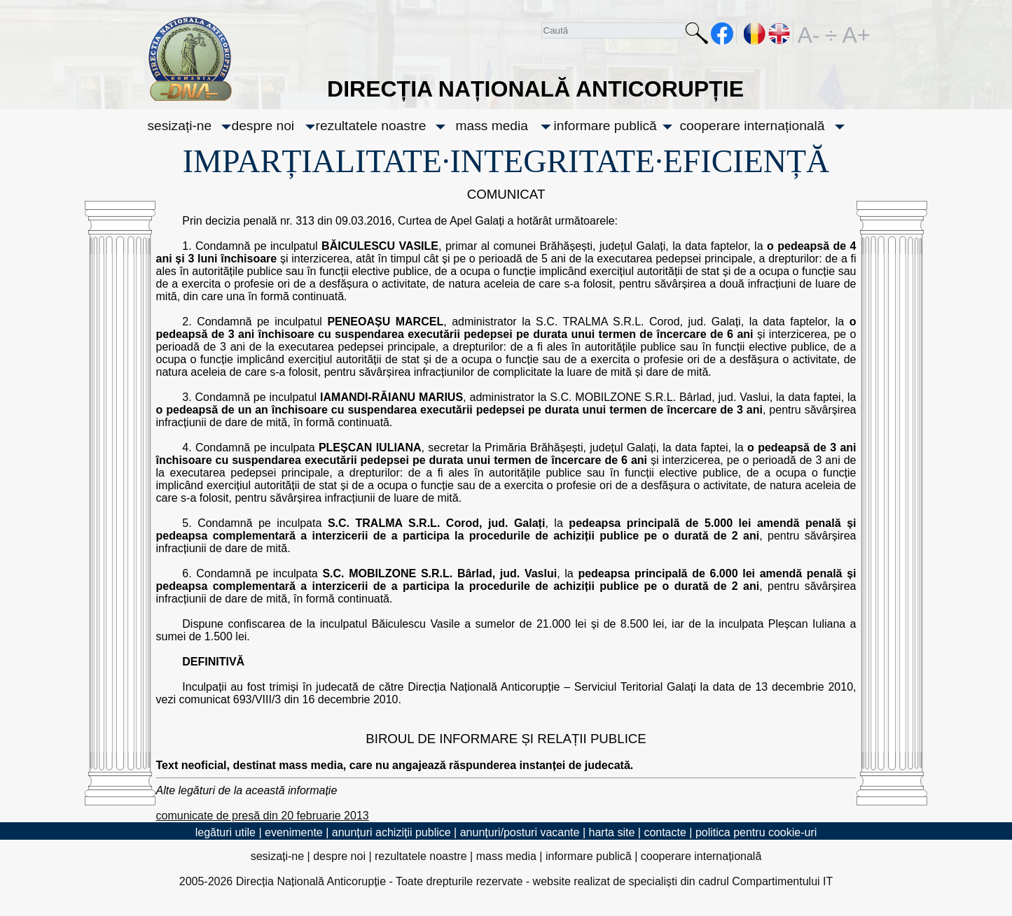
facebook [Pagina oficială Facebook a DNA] (722, 33)
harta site (612, 832)
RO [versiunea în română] (755, 33)
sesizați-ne (180, 125)
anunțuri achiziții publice (391, 832)
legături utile (225, 832)
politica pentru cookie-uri (756, 832)
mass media (492, 125)
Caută (697, 36)
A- (809, 33)
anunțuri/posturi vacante (520, 832)
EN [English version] (779, 33)
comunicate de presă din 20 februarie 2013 (262, 816)
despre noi (263, 125)
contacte (665, 832)
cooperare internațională (752, 125)
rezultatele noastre (371, 125)
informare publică (605, 125)
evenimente (294, 832)
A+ (854, 33)
